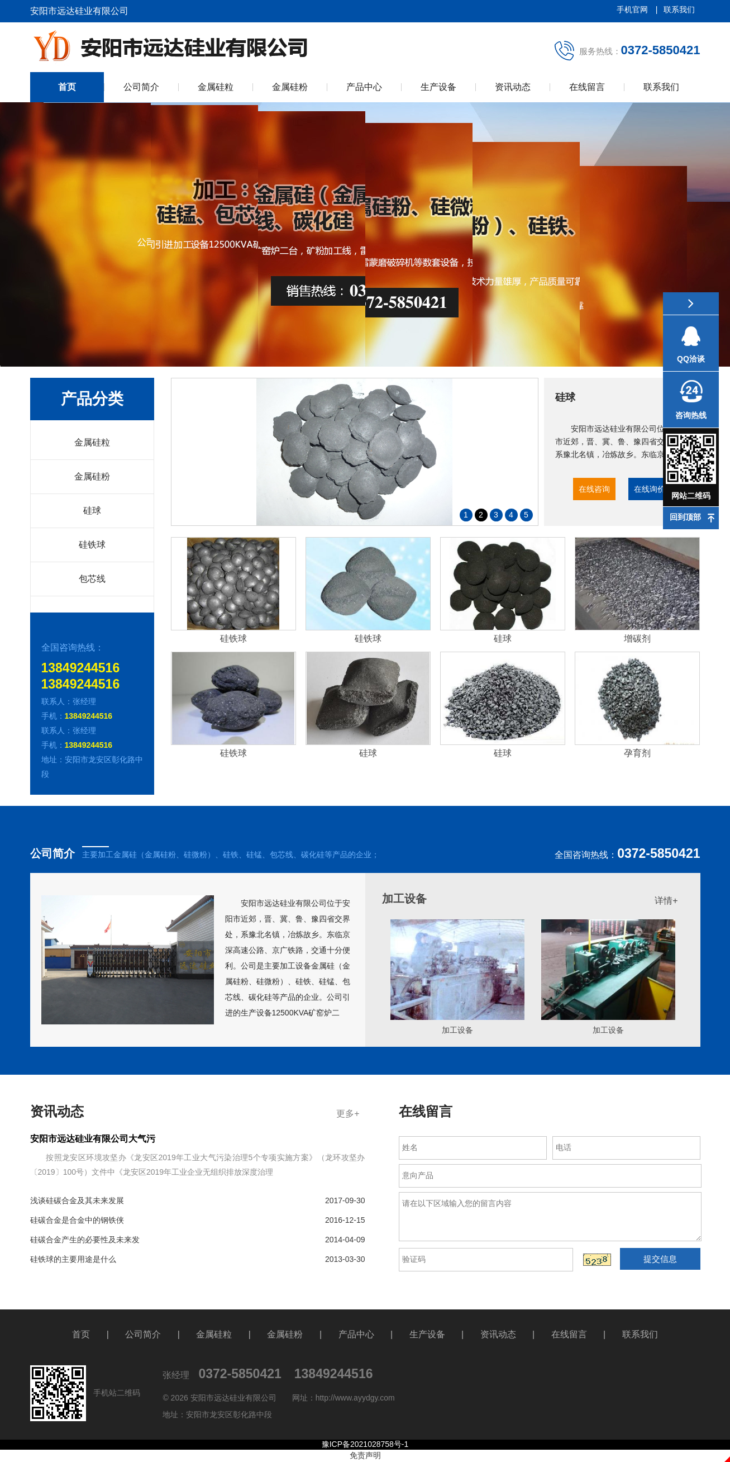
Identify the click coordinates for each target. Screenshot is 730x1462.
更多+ (347, 1113)
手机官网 (633, 9)
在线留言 (587, 87)
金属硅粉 (290, 87)
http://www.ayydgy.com (355, 1397)
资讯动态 (513, 87)
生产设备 (438, 87)
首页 (67, 87)
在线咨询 (594, 489)
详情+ (666, 900)
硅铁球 (92, 544)
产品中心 (364, 87)
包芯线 (92, 578)
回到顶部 (685, 516)
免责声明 (365, 1455)
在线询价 (649, 489)
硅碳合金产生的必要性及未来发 (197, 1239)
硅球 (92, 510)
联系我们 (679, 9)
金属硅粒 (215, 87)
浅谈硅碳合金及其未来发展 (197, 1200)
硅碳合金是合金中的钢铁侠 (197, 1220)
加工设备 (404, 899)
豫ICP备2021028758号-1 (365, 1444)
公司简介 (141, 87)
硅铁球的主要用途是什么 (197, 1259)
